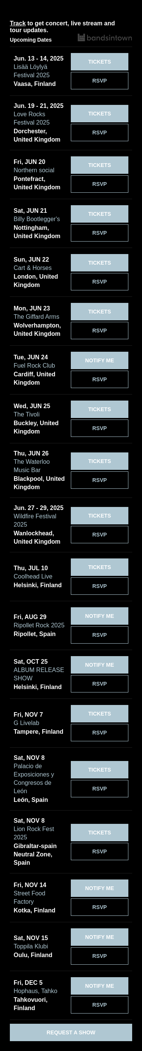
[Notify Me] (99, 360)
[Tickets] (99, 61)
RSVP (99, 81)
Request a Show (71, 1032)
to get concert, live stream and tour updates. (62, 26)
